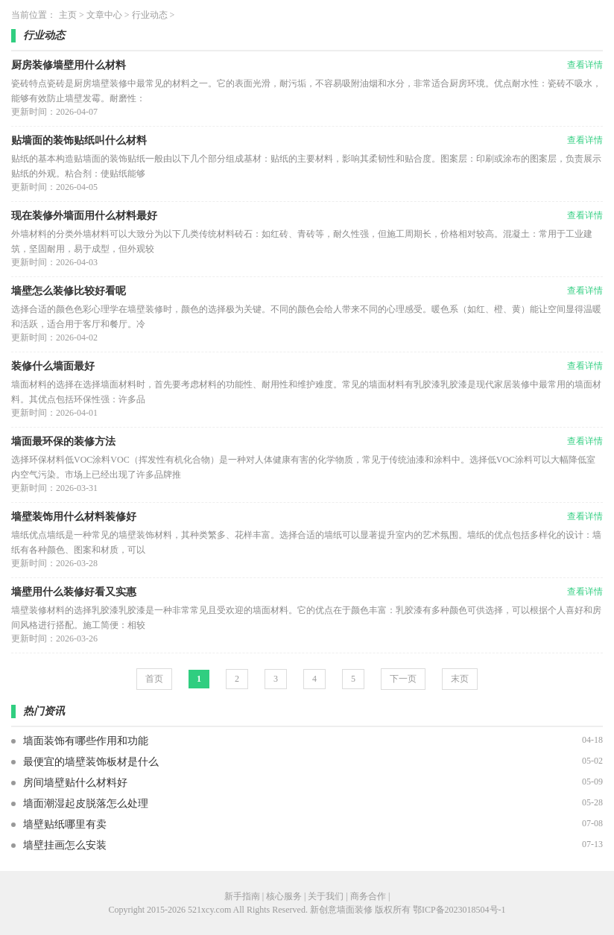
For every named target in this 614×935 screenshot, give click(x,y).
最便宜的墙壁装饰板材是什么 (91, 761)
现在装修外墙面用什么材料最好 (84, 215)
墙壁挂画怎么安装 (65, 845)
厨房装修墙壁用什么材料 (68, 65)
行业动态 (150, 15)
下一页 (403, 678)
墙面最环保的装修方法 (63, 441)
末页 (460, 678)
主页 (68, 15)
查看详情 (585, 65)
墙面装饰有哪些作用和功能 (85, 741)
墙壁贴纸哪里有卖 (65, 824)
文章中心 (104, 15)
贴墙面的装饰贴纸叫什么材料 (79, 140)
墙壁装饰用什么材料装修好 (73, 516)
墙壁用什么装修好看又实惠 (73, 592)
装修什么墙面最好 (53, 366)
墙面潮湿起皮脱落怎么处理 (85, 803)
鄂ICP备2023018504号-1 (459, 909)
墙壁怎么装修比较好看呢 (68, 291)
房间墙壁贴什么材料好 (75, 782)
